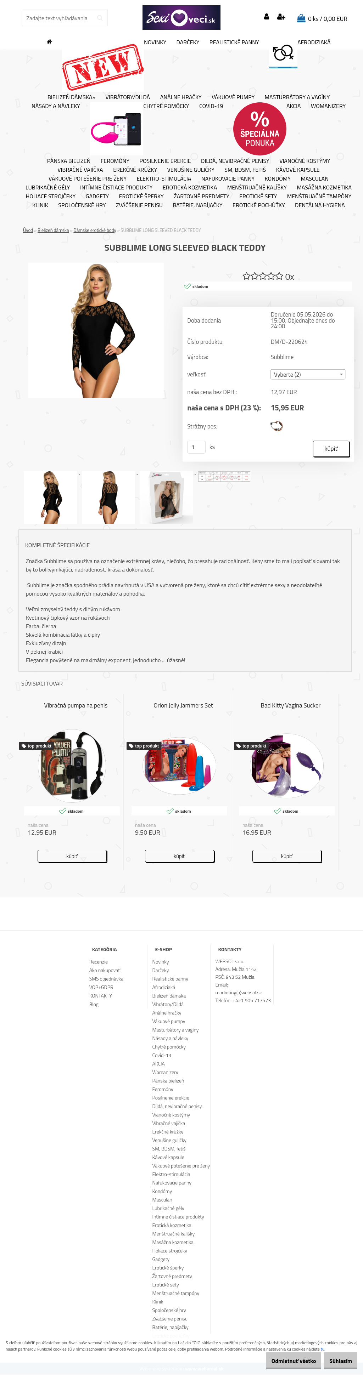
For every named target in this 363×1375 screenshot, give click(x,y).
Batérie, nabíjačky (198, 205)
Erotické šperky (141, 196)
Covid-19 (211, 106)
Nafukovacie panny (228, 179)
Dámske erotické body (94, 230)
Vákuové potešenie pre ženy (88, 179)
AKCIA (267, 128)
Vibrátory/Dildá (128, 97)
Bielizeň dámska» (71, 97)
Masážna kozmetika (324, 188)
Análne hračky (181, 97)
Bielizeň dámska (53, 230)
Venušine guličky (190, 170)
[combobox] (308, 375)
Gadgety (97, 196)
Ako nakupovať (105, 970)
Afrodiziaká (299, 53)
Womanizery (328, 106)
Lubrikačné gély (48, 188)
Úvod (28, 230)
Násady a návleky (56, 106)
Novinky (114, 65)
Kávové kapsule (298, 170)
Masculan (315, 179)
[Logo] (181, 17)
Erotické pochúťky (259, 205)
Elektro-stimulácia (164, 179)
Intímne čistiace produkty (116, 188)
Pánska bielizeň (69, 161)
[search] (100, 18)
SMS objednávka (106, 979)
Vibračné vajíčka (80, 170)
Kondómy (278, 179)
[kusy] (196, 447)
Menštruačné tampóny (319, 196)
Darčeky (188, 42)
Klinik (40, 205)
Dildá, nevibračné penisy (235, 161)
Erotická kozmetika (190, 188)
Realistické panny (234, 42)
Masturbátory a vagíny (297, 97)
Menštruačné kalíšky (257, 188)
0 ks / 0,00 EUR (327, 18)
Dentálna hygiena (320, 205)
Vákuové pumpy (233, 97)
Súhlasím (337, 1361)
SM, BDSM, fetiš (245, 170)
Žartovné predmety (201, 196)
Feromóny (115, 161)
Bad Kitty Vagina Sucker (291, 706)
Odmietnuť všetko (283, 1361)
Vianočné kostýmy (304, 161)
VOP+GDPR (101, 987)
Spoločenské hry (82, 205)
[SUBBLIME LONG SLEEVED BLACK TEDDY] (96, 265)
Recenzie (98, 962)
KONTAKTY (100, 996)
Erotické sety (258, 196)
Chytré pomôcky (139, 128)
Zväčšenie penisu (139, 205)
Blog (94, 1004)
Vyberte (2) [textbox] (287, 375)
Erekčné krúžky (135, 170)
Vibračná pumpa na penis (76, 706)
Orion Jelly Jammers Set (183, 706)
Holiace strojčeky (51, 196)
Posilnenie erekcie (165, 161)
